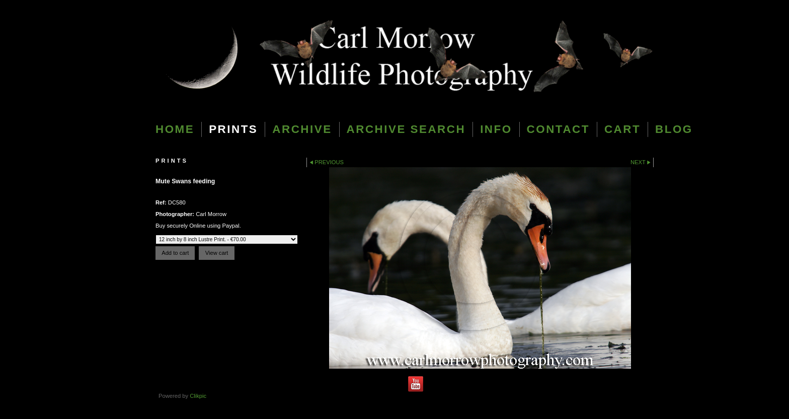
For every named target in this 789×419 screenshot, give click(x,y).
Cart (622, 129)
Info (496, 129)
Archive (302, 129)
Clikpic (198, 396)
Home (174, 129)
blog (674, 129)
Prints (233, 129)
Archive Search (406, 129)
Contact (558, 129)
